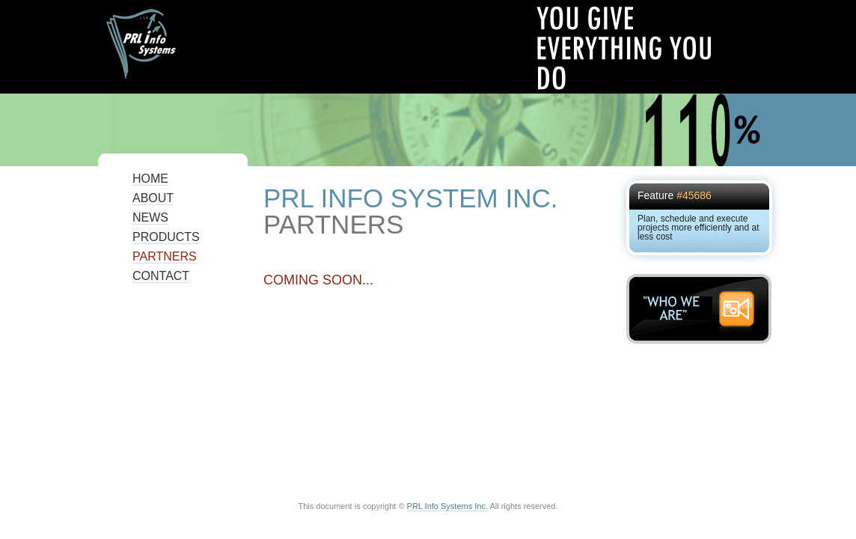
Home (150, 178)
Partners (164, 256)
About (153, 198)
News (150, 217)
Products (166, 237)
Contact (160, 276)
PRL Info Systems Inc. (447, 506)
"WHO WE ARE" (703, 309)
